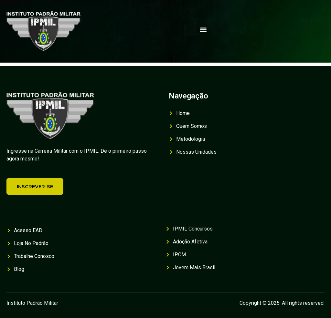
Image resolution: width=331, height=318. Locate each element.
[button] (203, 29)
